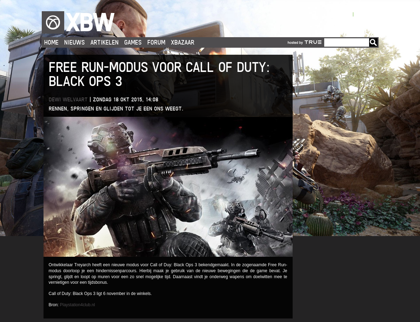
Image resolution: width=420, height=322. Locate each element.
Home (51, 42)
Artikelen (105, 42)
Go (373, 42)
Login (346, 13)
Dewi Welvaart (68, 99)
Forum (156, 42)
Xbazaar (182, 42)
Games (133, 42)
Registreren (366, 13)
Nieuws (74, 42)
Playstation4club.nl (77, 304)
